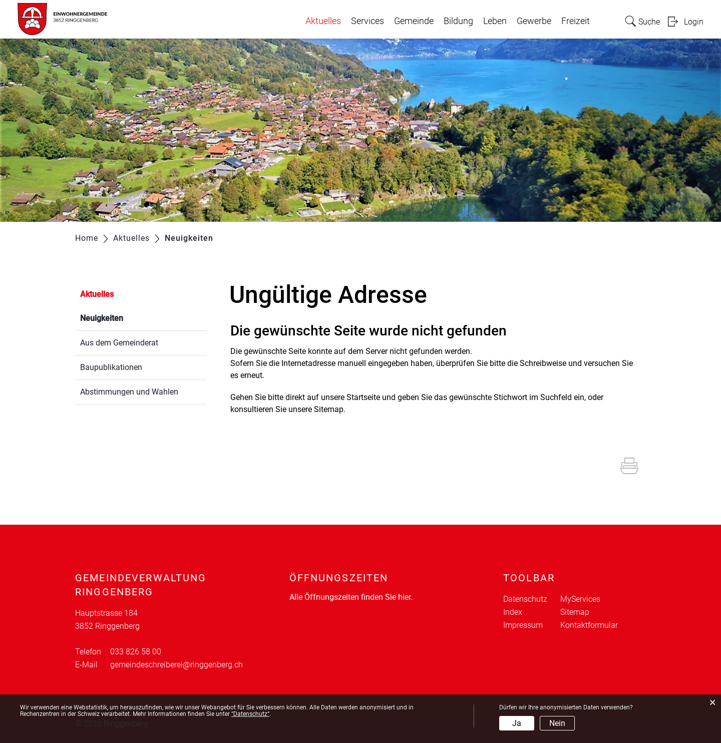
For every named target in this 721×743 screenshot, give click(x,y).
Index (512, 612)
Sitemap (574, 612)
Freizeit (575, 21)
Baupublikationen (111, 367)
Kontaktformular (589, 625)
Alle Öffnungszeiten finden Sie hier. (351, 597)
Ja (516, 723)
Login (693, 22)
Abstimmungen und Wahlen (129, 392)
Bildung (458, 21)
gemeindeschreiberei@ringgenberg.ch (176, 664)
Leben (495, 21)
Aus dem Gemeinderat (119, 342)
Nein (557, 723)
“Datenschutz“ (250, 713)
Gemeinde (414, 21)
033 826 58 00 (135, 651)
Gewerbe (534, 21)
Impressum (523, 625)
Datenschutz (525, 599)
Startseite (363, 397)
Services (367, 21)
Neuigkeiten (125, 317)
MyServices (580, 599)
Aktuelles (323, 21)
